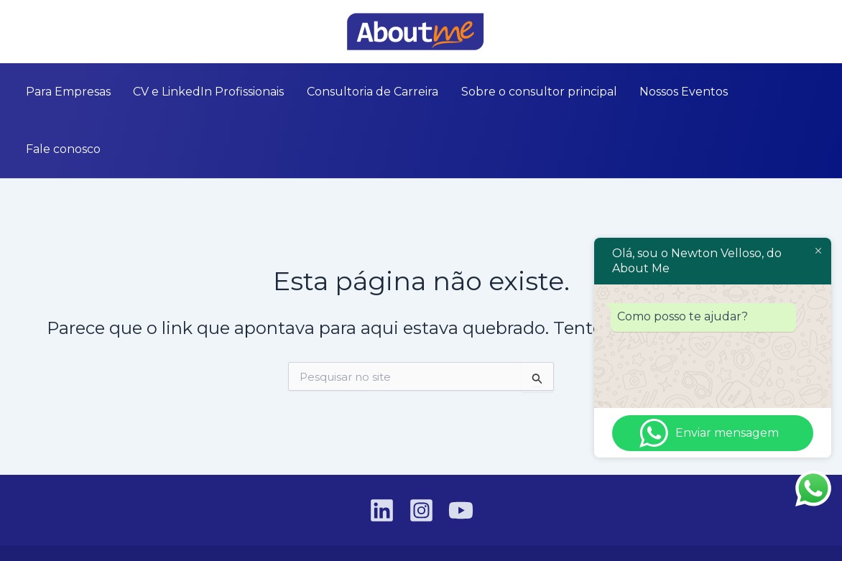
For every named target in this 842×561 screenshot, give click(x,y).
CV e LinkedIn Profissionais (217, 91)
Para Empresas (84, 91)
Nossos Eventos (667, 91)
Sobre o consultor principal (531, 91)
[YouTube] (63, 32)
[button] (821, 31)
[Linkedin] (20, 32)
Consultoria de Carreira (372, 91)
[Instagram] (42, 32)
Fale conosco (763, 91)
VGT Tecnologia (710, 525)
